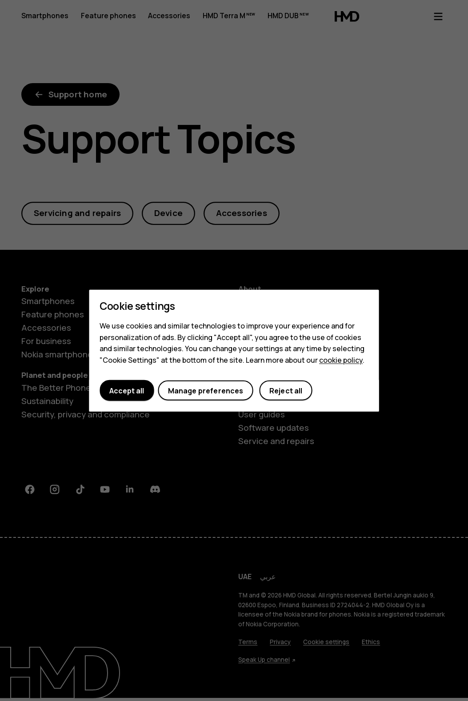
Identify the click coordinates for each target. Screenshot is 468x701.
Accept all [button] (126, 390)
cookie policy (341, 360)
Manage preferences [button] (206, 390)
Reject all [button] (286, 390)
